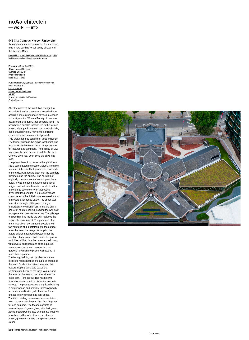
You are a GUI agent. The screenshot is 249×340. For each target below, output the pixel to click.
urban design (26, 55)
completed (37, 55)
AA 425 (11, 94)
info (34, 27)
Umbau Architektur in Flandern (22, 97)
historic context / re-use (36, 58)
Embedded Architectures (19, 91)
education (46, 55)
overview (21, 58)
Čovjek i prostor (15, 100)
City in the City (15, 88)
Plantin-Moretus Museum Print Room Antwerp (35, 330)
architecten (27, 22)
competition (13, 55)
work (19, 27)
